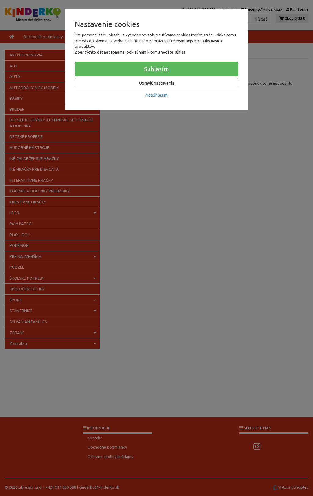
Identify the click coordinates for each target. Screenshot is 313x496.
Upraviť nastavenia (156, 83)
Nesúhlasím (156, 95)
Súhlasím (156, 69)
